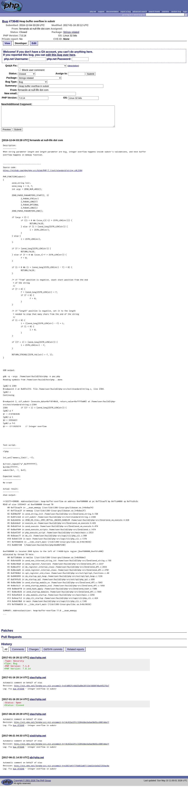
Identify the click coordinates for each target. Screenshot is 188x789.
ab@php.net (37, 760)
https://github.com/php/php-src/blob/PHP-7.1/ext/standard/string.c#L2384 (42, 170)
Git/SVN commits (52, 649)
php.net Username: (16, 58)
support (101, 11)
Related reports (75, 649)
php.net (93, 11)
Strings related (71, 32)
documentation (112, 11)
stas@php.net (38, 657)
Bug (5, 21)
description (73, 66)
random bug (176, 11)
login (185, 11)
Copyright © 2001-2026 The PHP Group (32, 783)
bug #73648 (18, 691)
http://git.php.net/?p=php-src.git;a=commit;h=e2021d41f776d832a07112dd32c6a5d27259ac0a (61, 769)
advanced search (140, 11)
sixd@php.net (38, 738)
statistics (165, 11)
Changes (34, 649)
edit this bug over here (60, 54)
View (7, 43)
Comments (18, 649)
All (5, 649)
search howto (154, 11)
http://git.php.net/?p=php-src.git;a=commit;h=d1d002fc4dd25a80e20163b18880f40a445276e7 (61, 688)
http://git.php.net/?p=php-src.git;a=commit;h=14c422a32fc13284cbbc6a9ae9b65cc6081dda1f (61, 725)
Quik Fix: (11, 65)
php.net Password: (59, 58)
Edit (34, 43)
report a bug (126, 11)
